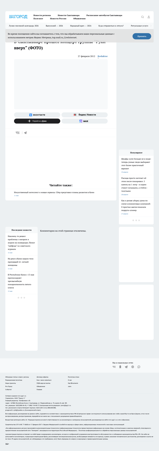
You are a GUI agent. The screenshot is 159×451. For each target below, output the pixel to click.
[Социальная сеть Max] (84, 121)
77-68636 (25, 424)
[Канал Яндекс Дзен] (37, 121)
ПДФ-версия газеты (43, 383)
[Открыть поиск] (142, 16)
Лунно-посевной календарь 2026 (24, 26)
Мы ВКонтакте (73, 383)
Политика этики (73, 377)
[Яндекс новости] (84, 114)
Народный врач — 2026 (80, 26)
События (8, 389)
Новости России (58, 18)
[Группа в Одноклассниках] (120, 366)
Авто (69, 386)
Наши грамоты (10, 383)
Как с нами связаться (44, 380)
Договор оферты (42, 377)
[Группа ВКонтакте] (37, 114)
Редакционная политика (13, 380)
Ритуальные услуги (139, 26)
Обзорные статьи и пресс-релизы (17, 377)
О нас (70, 380)
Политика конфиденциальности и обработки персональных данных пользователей (108, 430)
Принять (142, 36)
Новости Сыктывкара (69, 15)
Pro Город (8, 386)
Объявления (79, 18)
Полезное (38, 18)
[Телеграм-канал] (126, 366)
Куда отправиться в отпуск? (111, 26)
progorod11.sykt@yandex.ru (14, 410)
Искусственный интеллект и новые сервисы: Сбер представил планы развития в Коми (61, 194)
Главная (39, 389)
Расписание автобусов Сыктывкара (104, 15)
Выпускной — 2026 (54, 26)
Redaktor (103, 56)
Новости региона (42, 15)
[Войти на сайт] (148, 16)
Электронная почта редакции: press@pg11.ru (55, 405)
